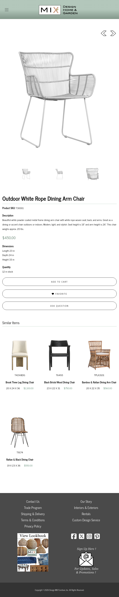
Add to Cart (59, 281)
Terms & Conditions (33, 520)
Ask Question (59, 305)
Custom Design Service (86, 520)
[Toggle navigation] (6, 10)
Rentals (86, 513)
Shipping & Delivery (33, 513)
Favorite (59, 293)
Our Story (86, 501)
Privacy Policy (32, 526)
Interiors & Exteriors (86, 507)
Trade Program (33, 507)
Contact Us (33, 501)
